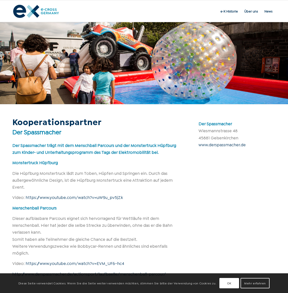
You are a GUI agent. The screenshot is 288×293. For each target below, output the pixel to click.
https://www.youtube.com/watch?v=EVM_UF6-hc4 (75, 263)
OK (229, 283)
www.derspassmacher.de (222, 144)
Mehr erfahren (255, 283)
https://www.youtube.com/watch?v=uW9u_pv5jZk (74, 197)
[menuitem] (229, 11)
